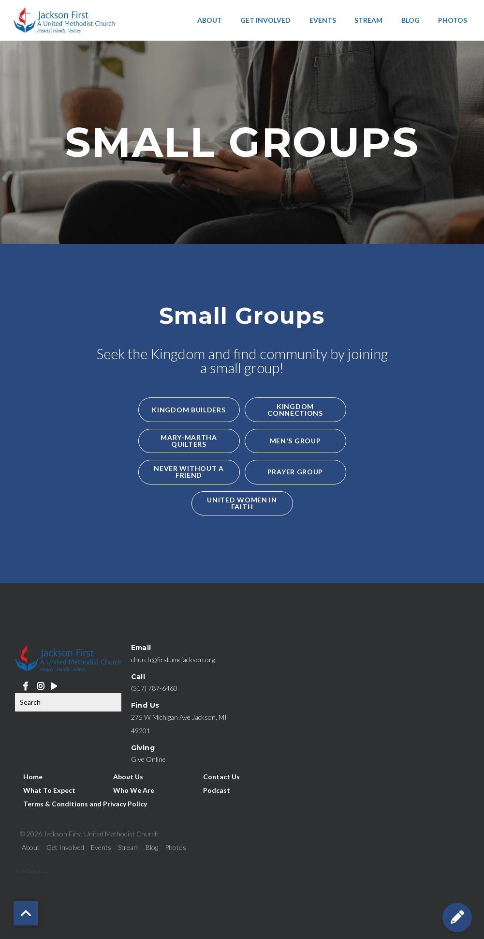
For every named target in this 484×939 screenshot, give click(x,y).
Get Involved (265, 20)
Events (322, 20)
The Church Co (31, 871)
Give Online (148, 759)
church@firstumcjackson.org (173, 659)
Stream (368, 20)
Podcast (216, 790)
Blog (410, 20)
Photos (452, 20)
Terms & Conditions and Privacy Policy (85, 803)
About (209, 20)
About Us (128, 776)
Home (33, 776)
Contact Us (221, 776)
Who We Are (133, 790)
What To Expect (49, 790)
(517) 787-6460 (154, 688)
